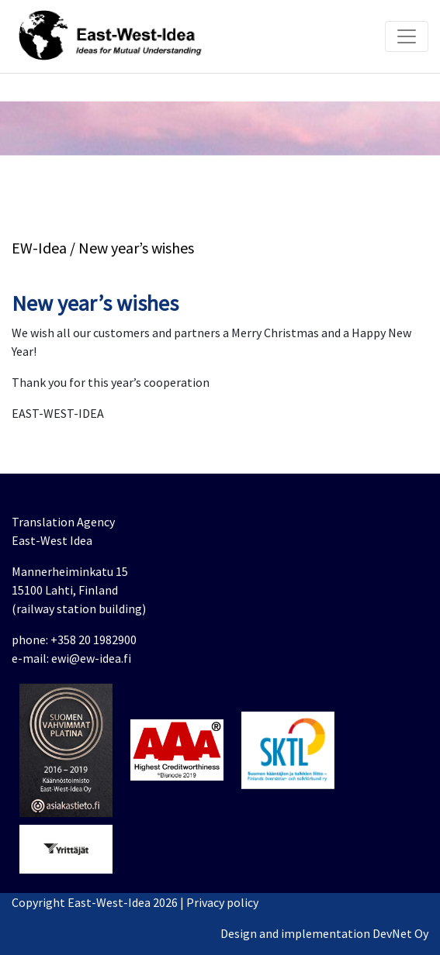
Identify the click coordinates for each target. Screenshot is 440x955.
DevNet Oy (400, 933)
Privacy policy (222, 902)
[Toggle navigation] (406, 36)
